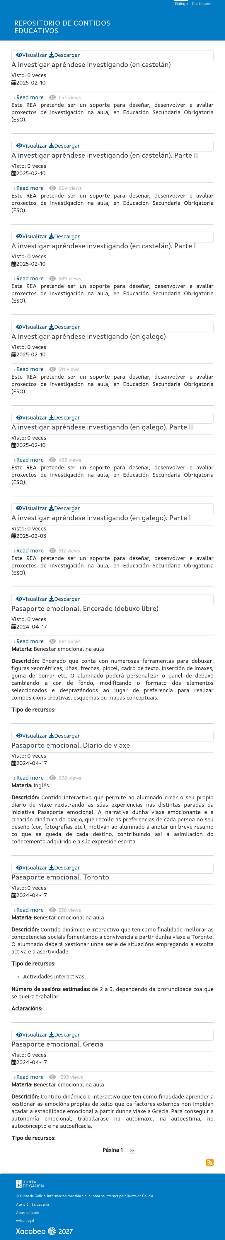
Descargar (64, 55)
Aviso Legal (25, 1221)
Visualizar (31, 55)
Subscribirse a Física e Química (210, 1162)
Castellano (202, 4)
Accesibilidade (27, 1213)
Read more (30, 98)
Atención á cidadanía (32, 1205)
